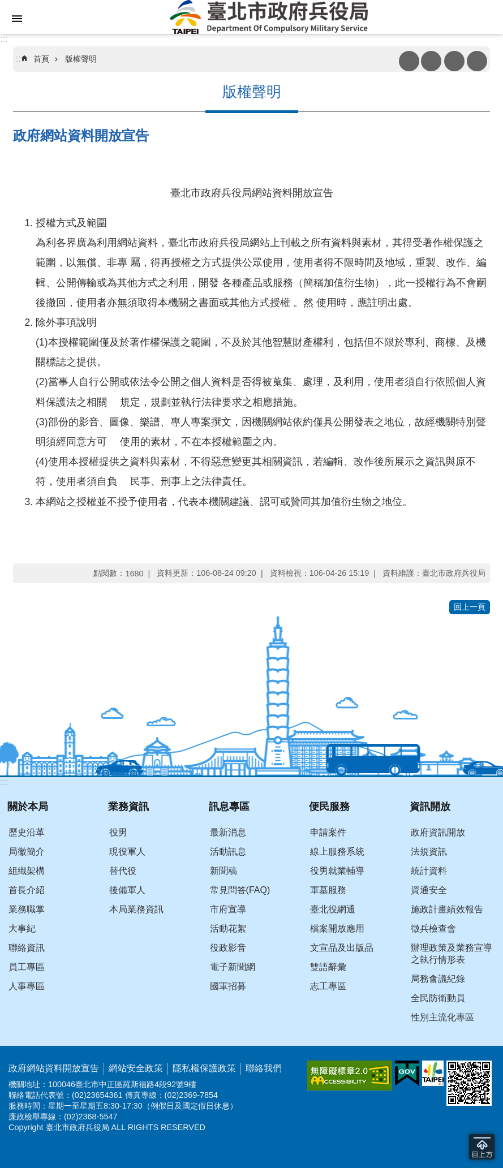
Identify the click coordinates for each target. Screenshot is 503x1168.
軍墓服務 (328, 890)
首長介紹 (26, 890)
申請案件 (328, 832)
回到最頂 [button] (482, 1147)
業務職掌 (26, 909)
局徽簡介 (26, 851)
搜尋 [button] (454, 61)
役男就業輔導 (337, 871)
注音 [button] (431, 61)
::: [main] (19, 58)
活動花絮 (228, 928)
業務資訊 (128, 806)
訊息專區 (229, 806)
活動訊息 (228, 851)
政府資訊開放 (438, 832)
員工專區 (26, 967)
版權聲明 (81, 58)
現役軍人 (127, 851)
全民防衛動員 (438, 998)
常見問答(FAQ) (240, 890)
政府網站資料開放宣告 (53, 1068)
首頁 (41, 58)
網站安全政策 (136, 1068)
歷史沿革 (26, 832)
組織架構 (26, 871)
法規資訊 (429, 851)
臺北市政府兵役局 (268, 17)
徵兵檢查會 (433, 928)
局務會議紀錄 (438, 979)
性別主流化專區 (442, 1017)
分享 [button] (477, 61)
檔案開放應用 (337, 928)
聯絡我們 (264, 1068)
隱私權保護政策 (204, 1068)
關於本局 (27, 806)
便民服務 (329, 806)
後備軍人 (127, 890)
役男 (118, 832)
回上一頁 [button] (469, 606)
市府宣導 (228, 909)
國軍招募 (228, 986)
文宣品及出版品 (341, 947)
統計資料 (429, 871)
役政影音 (228, 947)
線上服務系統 (337, 851)
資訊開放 (430, 806)
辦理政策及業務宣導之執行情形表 (451, 953)
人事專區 (26, 986)
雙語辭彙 (328, 967)
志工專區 (328, 986)
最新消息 (228, 832)
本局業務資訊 (136, 909)
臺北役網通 (332, 909)
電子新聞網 (232, 967)
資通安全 (429, 890)
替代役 (122, 871)
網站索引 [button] (17, 19)
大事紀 (22, 928)
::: (3, 39)
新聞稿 (223, 871)
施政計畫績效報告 (447, 909)
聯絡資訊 (26, 947)
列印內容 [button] (409, 61)
